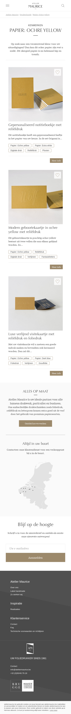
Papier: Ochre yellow (20, 145)
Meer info (56, 160)
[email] (35, 548)
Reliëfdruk (32, 150)
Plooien (45, 150)
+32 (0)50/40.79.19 (18, 673)
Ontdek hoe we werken (35, 423)
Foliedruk (15, 363)
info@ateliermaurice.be (20, 670)
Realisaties (15, 609)
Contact (13, 624)
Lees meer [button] (53, 710)
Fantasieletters (48, 257)
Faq (12, 628)
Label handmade (17, 591)
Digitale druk (16, 150)
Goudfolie (43, 363)
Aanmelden (35, 557)
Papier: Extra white (43, 145)
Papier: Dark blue (43, 358)
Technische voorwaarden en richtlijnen (27, 631)
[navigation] (7, 5)
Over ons (14, 587)
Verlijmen (31, 257)
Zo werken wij (16, 594)
